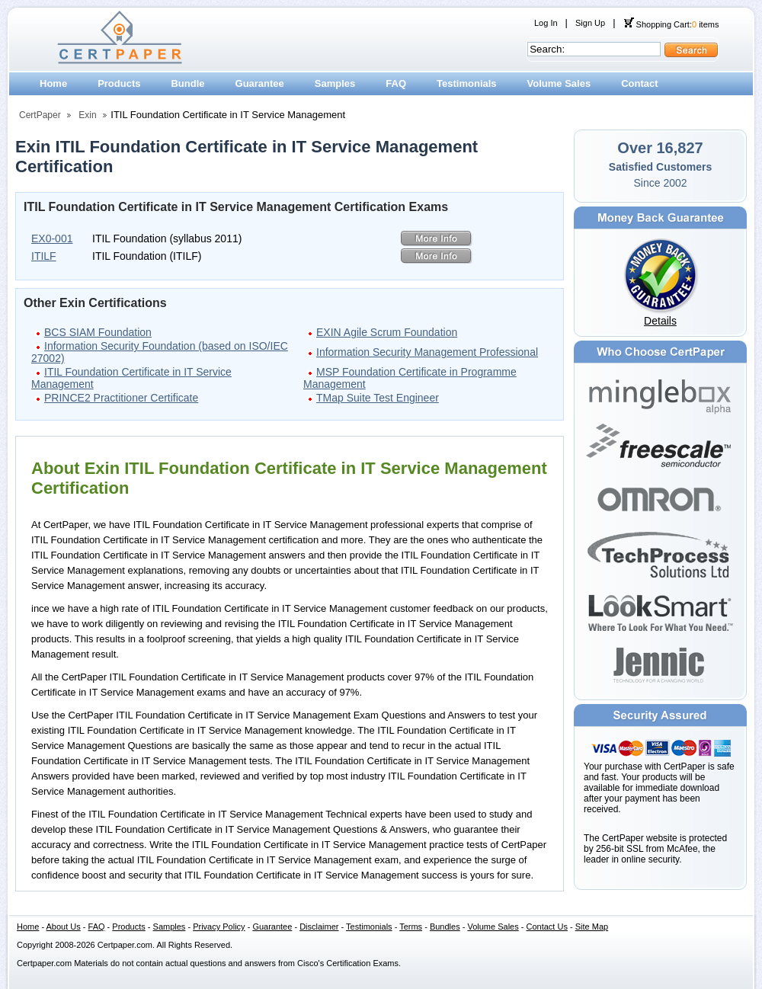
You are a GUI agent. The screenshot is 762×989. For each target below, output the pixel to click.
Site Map (591, 926)
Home (53, 83)
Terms (410, 926)
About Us (63, 926)
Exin (87, 115)
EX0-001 (51, 238)
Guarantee (259, 83)
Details (660, 321)
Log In (546, 22)
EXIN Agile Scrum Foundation (386, 332)
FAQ (396, 83)
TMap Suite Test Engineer (377, 398)
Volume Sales (559, 83)
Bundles (445, 926)
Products (119, 83)
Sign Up (590, 22)
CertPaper (40, 115)
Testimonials (467, 83)
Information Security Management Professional (427, 352)
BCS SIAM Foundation (98, 332)
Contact (639, 83)
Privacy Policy (219, 926)
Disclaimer (318, 926)
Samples (335, 83)
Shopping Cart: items (671, 24)
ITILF (43, 256)
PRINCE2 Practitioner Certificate (121, 398)
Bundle (187, 83)
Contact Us (547, 926)
